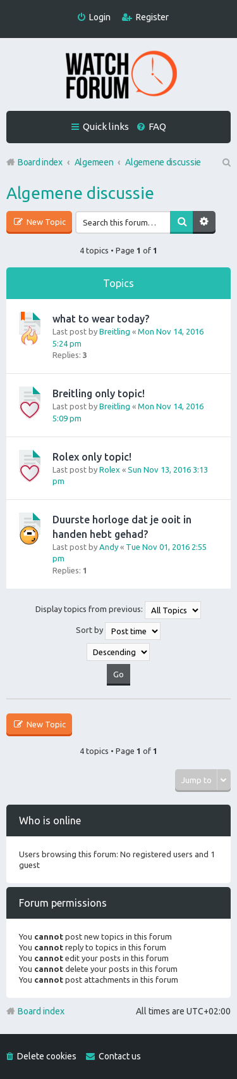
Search (181, 222)
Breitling (114, 331)
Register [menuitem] (152, 17)
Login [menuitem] (100, 17)
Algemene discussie (80, 193)
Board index (41, 1011)
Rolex (109, 469)
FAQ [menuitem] (157, 126)
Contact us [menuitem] (120, 1056)
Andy (108, 546)
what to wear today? (100, 318)
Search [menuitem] (226, 162)
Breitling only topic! (98, 393)
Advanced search (204, 222)
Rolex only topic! (91, 457)
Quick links (106, 126)
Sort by (118, 631)
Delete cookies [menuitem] (46, 1056)
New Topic (45, 221)
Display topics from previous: (118, 610)
